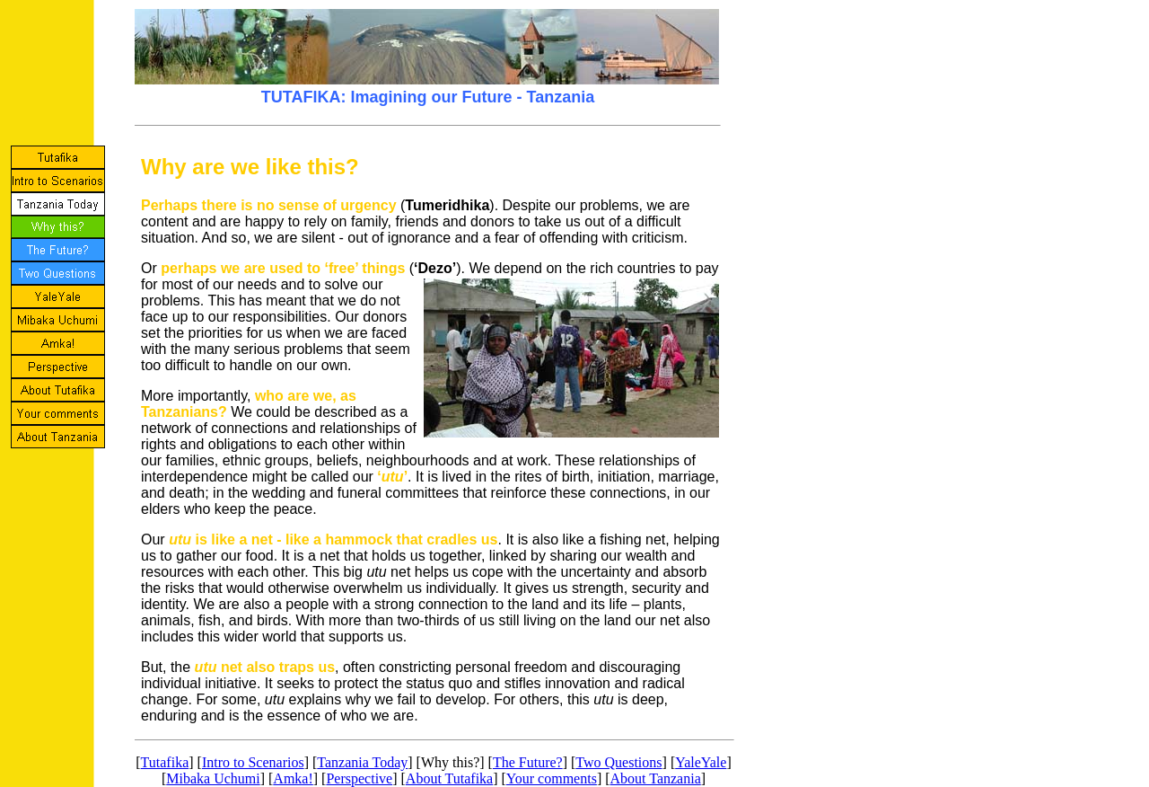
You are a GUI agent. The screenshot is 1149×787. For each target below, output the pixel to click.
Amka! (292, 778)
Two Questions (618, 762)
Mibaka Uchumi (212, 778)
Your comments (551, 778)
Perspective (359, 778)
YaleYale (700, 762)
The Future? (528, 762)
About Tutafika (449, 778)
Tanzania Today (362, 762)
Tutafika (165, 762)
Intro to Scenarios (253, 762)
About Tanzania (655, 778)
